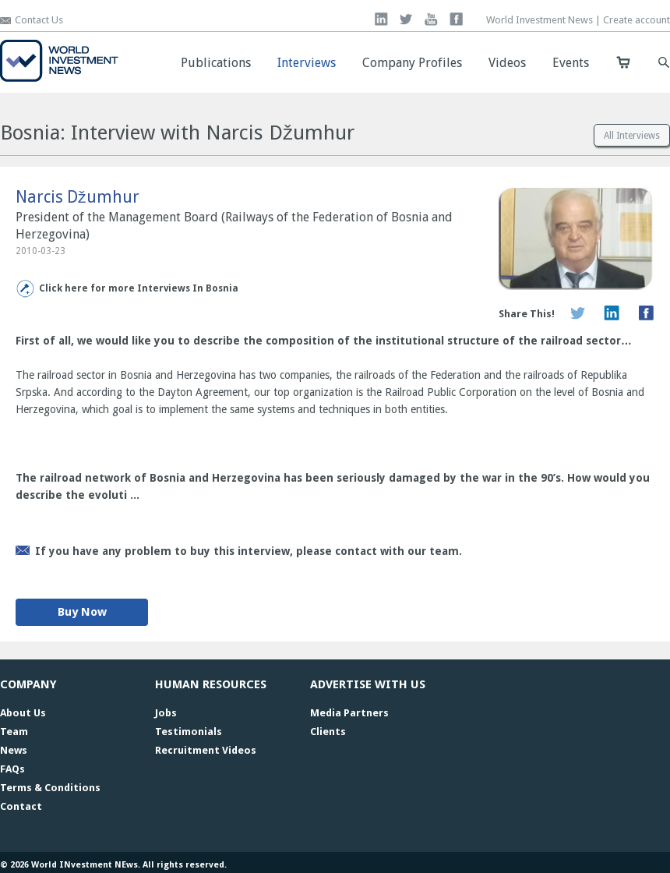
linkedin (381, 19)
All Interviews (632, 135)
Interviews (306, 62)
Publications (216, 62)
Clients (328, 731)
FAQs (12, 769)
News (13, 750)
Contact (21, 806)
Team (14, 731)
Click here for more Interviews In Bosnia (138, 288)
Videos (507, 62)
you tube (431, 19)
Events (570, 62)
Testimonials (188, 731)
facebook (456, 19)
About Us (23, 713)
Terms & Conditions (50, 787)
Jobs (166, 713)
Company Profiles (412, 62)
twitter (406, 19)
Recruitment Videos (205, 750)
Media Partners (349, 713)
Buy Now (82, 612)
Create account (636, 20)
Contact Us (39, 20)
